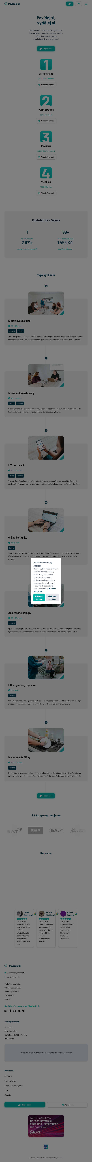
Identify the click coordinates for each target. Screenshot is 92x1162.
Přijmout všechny (39, 597)
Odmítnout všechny (52, 597)
